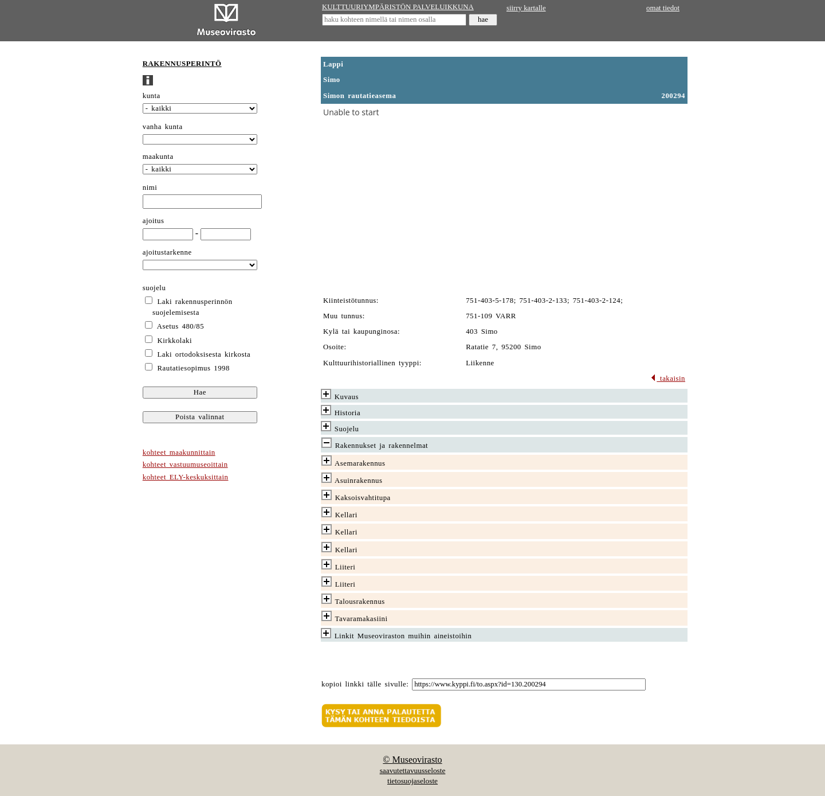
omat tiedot (662, 8)
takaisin (667, 378)
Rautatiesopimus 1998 (194, 368)
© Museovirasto (412, 759)
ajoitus (153, 221)
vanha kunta (163, 127)
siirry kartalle (526, 8)
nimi (150, 188)
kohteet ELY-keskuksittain (186, 477)
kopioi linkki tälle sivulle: (364, 684)
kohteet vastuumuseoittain (185, 465)
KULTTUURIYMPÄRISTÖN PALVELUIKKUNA (398, 7)
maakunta (158, 157)
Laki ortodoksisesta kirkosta (204, 354)
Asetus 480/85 (180, 326)
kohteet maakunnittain (179, 452)
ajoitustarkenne (167, 252)
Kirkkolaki (175, 341)
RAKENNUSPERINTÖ (182, 64)
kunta (151, 96)
